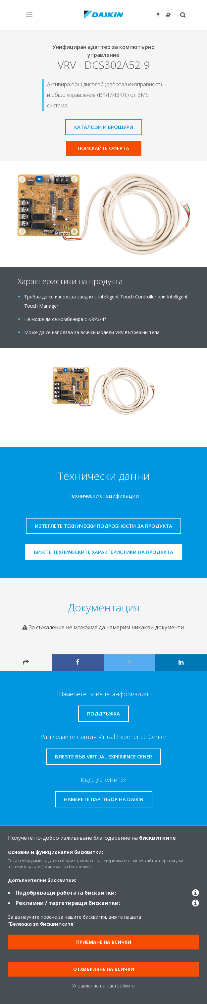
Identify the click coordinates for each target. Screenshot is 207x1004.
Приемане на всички (103, 942)
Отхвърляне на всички (103, 969)
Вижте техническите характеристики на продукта (103, 552)
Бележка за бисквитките (42, 924)
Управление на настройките (103, 986)
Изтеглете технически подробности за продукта (103, 525)
